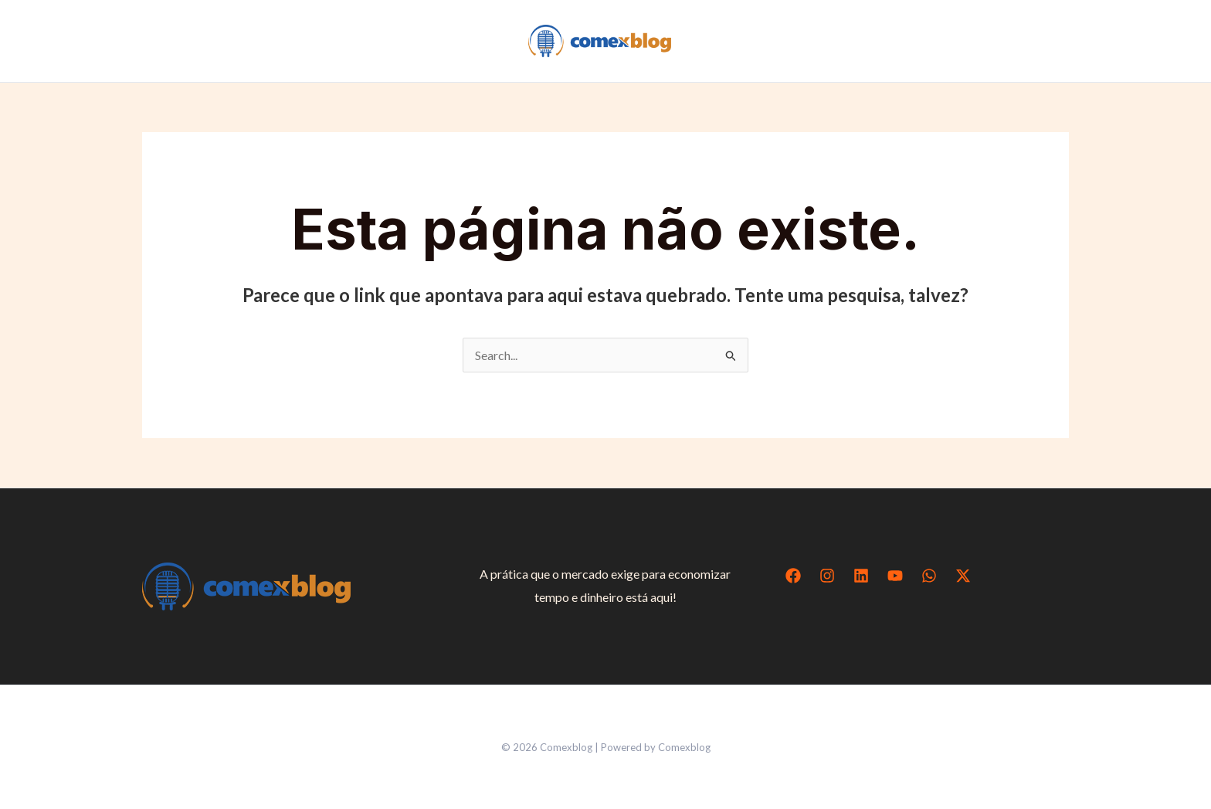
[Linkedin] (861, 575)
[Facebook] (793, 575)
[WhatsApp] (929, 575)
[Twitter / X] (963, 575)
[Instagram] (827, 575)
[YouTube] (895, 575)
